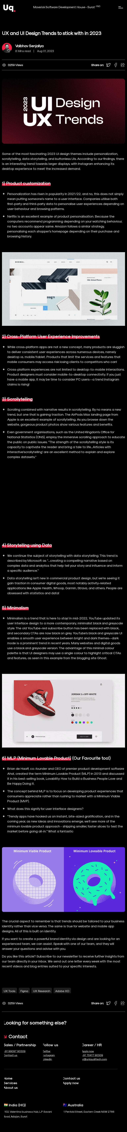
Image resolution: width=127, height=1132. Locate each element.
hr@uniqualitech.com (84, 1059)
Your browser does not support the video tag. (63, 513)
